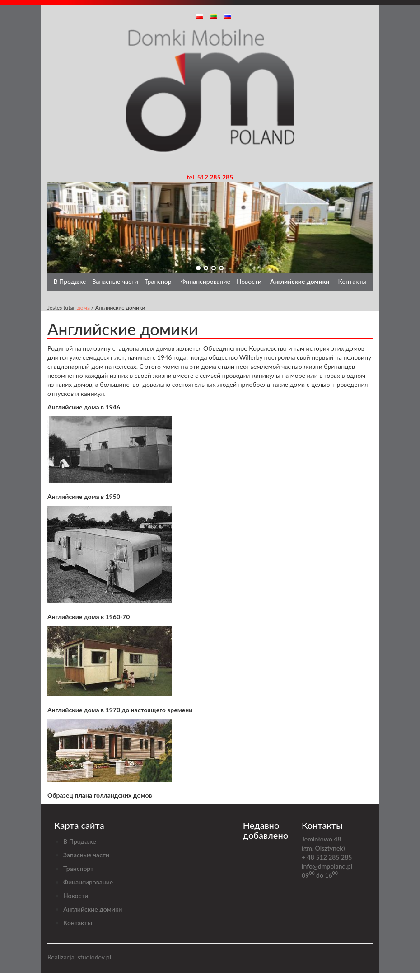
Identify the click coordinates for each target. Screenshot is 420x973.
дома (83, 307)
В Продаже (69, 281)
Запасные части (115, 281)
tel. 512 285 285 (210, 177)
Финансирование (205, 281)
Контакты (352, 281)
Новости (249, 281)
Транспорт (160, 281)
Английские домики (300, 281)
